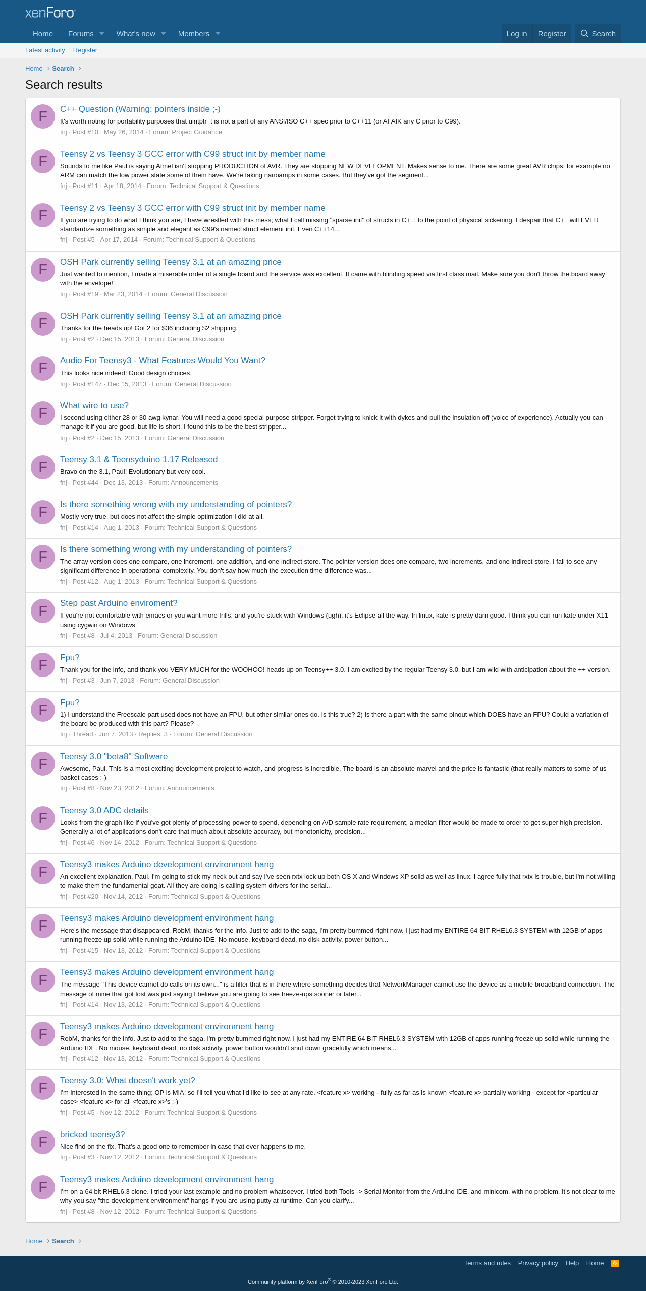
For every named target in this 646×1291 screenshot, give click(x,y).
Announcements (194, 482)
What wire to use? (94, 405)
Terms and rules (487, 1263)
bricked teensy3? (92, 1134)
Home (43, 33)
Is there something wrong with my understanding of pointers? (176, 504)
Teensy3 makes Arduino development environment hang (167, 864)
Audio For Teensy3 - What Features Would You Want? (162, 360)
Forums (81, 33)
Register (85, 50)
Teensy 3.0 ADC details (104, 810)
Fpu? (70, 657)
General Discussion (199, 294)
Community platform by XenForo (323, 1282)
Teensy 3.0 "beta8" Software (114, 756)
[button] (102, 33)
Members (194, 33)
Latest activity (45, 50)
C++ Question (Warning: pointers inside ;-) (140, 109)
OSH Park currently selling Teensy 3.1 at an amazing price (171, 262)
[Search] (598, 33)
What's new (136, 33)
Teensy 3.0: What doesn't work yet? (127, 1080)
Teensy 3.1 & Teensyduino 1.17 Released (139, 459)
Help (572, 1263)
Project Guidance (197, 132)
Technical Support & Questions (214, 186)
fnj (63, 132)
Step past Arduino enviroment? (118, 603)
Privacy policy (538, 1263)
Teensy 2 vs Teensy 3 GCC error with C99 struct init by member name (193, 154)
